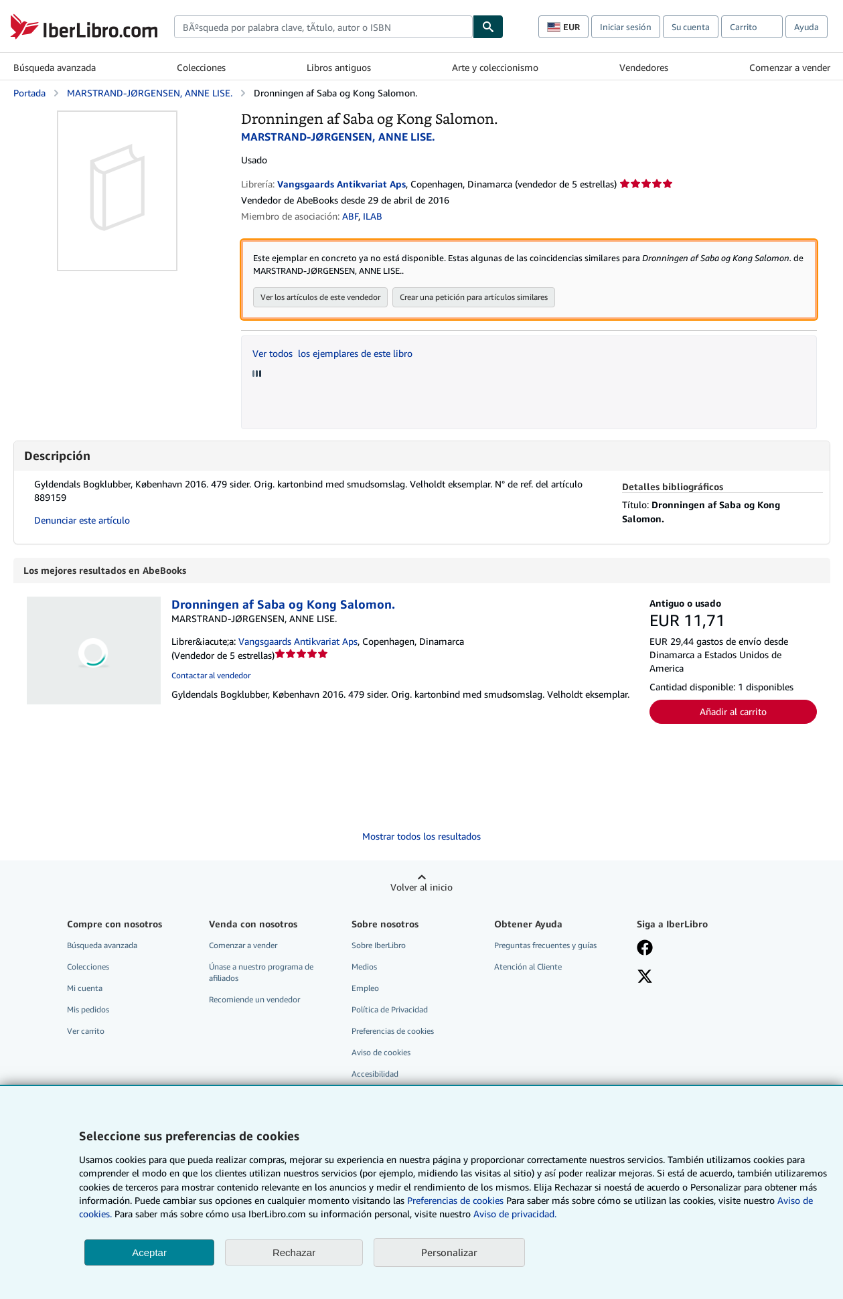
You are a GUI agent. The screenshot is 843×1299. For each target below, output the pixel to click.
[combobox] (323, 26)
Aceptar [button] (149, 1252)
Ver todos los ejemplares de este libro (332, 354)
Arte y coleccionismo (495, 67)
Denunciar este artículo (82, 520)
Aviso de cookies (381, 1053)
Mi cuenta (84, 989)
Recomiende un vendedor (254, 1000)
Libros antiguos (339, 67)
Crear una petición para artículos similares (474, 298)
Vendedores (643, 67)
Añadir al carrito (733, 712)
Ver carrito (85, 1031)
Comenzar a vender (789, 67)
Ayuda (806, 26)
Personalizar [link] (449, 1252)
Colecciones (201, 67)
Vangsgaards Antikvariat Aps (298, 641)
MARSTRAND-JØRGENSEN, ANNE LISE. (149, 92)
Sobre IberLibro (379, 946)
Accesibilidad (375, 1074)
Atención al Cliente (528, 967)
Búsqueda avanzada (54, 67)
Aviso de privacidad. (514, 1213)
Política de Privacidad (390, 1010)
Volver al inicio (421, 887)
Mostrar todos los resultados (421, 836)
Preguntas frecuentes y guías (545, 946)
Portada (29, 92)
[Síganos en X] (645, 978)
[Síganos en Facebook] (645, 949)
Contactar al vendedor (210, 676)
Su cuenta (691, 26)
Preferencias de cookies (455, 1200)
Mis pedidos (88, 1010)
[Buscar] (488, 26)
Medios (364, 967)
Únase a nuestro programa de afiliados (261, 973)
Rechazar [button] (294, 1252)
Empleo (365, 989)
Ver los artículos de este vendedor (320, 298)
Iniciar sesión (626, 26)
